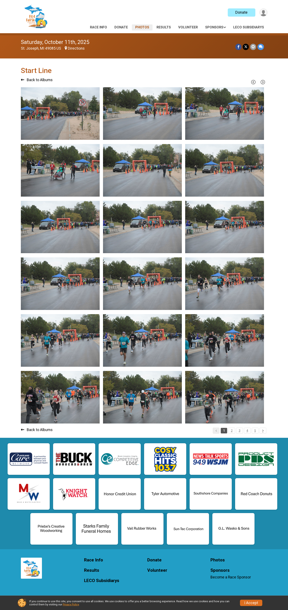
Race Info (98, 27)
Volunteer (188, 27)
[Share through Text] (260, 47)
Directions (76, 48)
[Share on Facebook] (238, 47)
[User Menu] (263, 12)
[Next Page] (263, 82)
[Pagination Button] (263, 431)
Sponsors (214, 27)
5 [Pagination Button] (255, 430)
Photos (142, 27)
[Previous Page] (253, 82)
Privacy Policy (71, 604)
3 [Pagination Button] (239, 430)
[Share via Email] (253, 47)
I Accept (251, 603)
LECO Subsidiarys (248, 27)
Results (164, 27)
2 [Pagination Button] (232, 430)
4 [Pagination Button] (247, 430)
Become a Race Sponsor (230, 577)
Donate (241, 12)
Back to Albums (37, 80)
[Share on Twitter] (246, 47)
